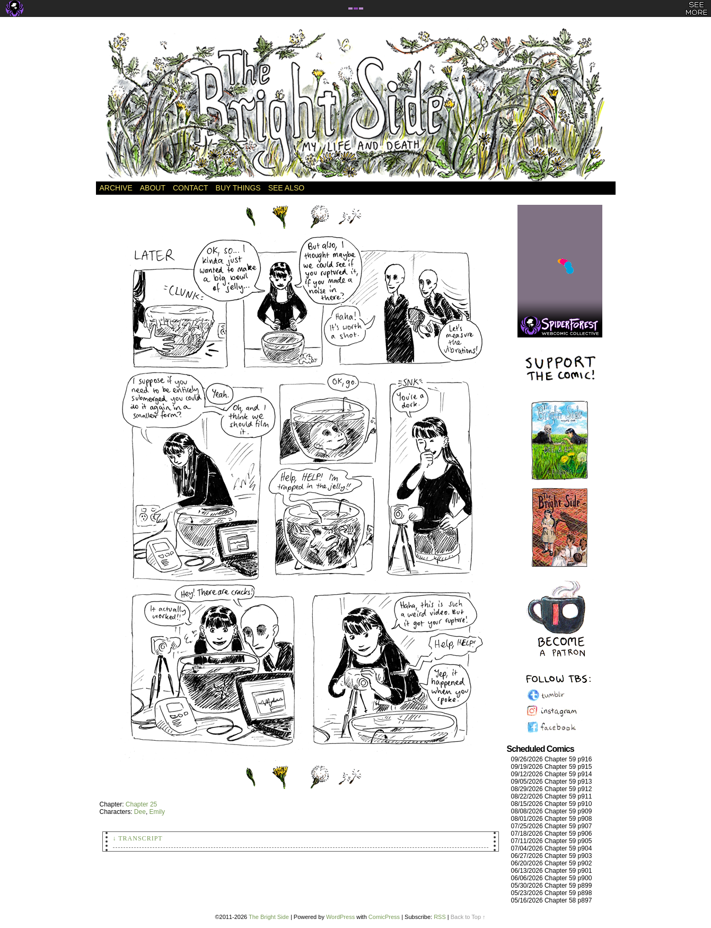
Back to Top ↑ (468, 917)
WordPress (340, 917)
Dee (140, 812)
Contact (190, 188)
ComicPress (384, 917)
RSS (440, 917)
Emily (157, 812)
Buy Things (238, 188)
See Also (286, 188)
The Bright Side (356, 104)
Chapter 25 (141, 804)
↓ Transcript (138, 838)
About (152, 188)
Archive (116, 188)
